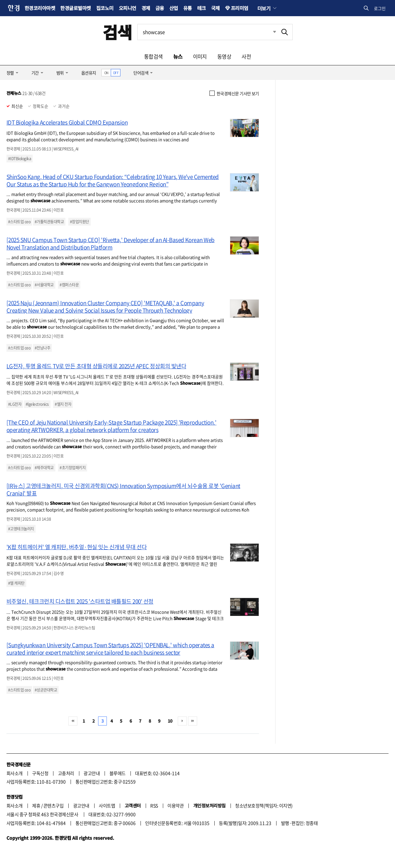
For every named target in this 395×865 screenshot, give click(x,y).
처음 (72, 721)
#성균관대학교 (46, 690)
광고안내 (92, 773)
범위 (60, 73)
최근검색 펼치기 (269, 32)
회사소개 (14, 773)
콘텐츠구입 (53, 805)
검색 (117, 32)
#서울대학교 (44, 285)
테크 (201, 8)
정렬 (10, 73)
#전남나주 (42, 348)
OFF (116, 72)
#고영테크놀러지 (21, 529)
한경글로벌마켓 (75, 8)
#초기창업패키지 (72, 468)
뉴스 (178, 56)
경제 (145, 8)
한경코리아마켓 (40, 8)
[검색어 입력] (207, 32)
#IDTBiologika (19, 158)
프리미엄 (239, 8)
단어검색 (140, 73)
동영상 (224, 56)
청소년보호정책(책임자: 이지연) (263, 805)
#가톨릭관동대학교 (49, 222)
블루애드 (117, 773)
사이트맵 (107, 805)
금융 (159, 8)
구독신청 (40, 773)
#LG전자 (14, 404)
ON (106, 72)
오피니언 (127, 8)
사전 (246, 56)
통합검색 (153, 56)
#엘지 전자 (63, 404)
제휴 (36, 805)
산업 (173, 8)
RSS (154, 805)
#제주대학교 (44, 468)
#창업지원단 (79, 222)
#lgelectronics (37, 404)
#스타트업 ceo (19, 222)
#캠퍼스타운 (69, 285)
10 (170, 721)
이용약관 (175, 805)
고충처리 (66, 773)
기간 (35, 73)
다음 (182, 721)
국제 (215, 8)
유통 (187, 8)
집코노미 (105, 8)
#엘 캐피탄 (16, 583)
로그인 (380, 8)
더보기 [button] (263, 8)
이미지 (200, 56)
